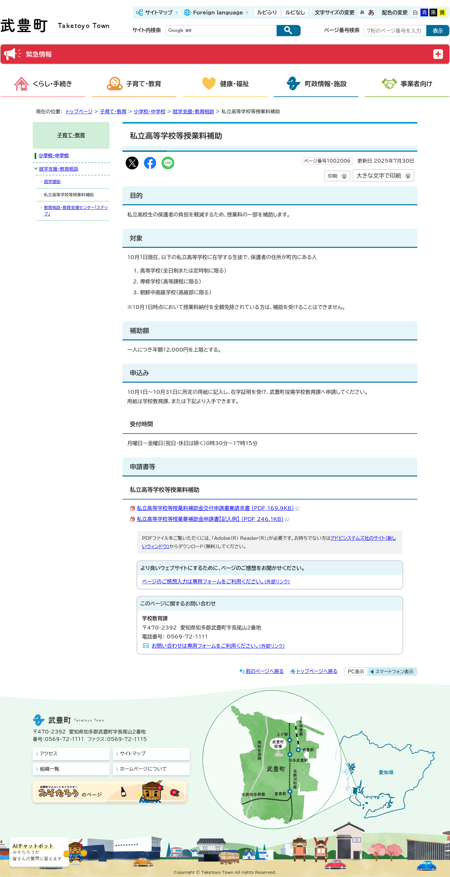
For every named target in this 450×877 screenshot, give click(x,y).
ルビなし (295, 12)
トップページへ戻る (317, 671)
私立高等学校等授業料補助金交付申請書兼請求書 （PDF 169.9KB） (218, 508)
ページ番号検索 (342, 30)
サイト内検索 (146, 30)
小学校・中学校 (149, 111)
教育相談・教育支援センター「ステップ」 (76, 211)
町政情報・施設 (325, 83)
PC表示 (356, 671)
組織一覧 (49, 769)
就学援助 (52, 182)
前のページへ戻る (265, 671)
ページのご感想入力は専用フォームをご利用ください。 (216, 581)
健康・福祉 (234, 83)
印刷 (332, 176)
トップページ (79, 111)
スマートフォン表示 (394, 671)
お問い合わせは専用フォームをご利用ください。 (218, 645)
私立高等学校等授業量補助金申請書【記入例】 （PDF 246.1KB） (213, 519)
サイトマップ (158, 12)
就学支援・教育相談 (193, 111)
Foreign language (218, 12)
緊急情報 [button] (39, 54)
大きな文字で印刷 (378, 175)
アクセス (48, 753)
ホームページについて (143, 769)
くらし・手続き (52, 83)
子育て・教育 (143, 83)
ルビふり (267, 12)
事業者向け (417, 83)
